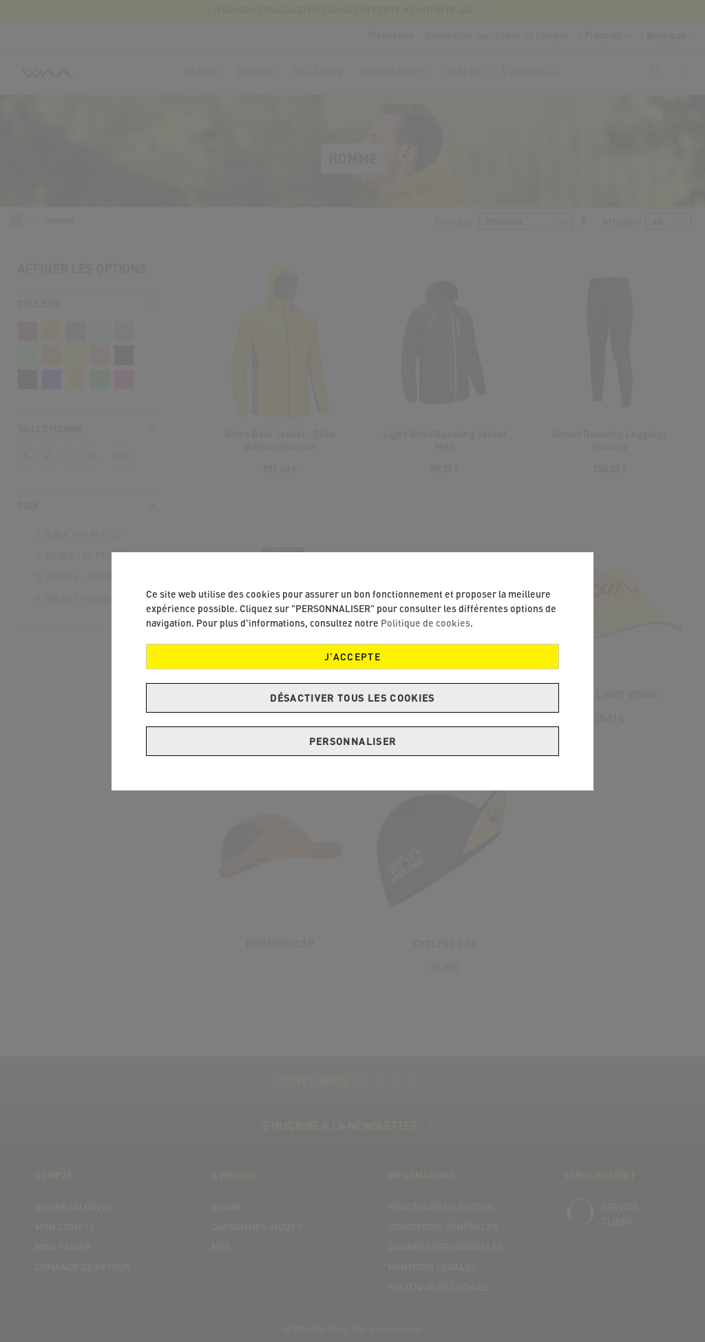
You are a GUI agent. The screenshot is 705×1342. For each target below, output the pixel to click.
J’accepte (352, 656)
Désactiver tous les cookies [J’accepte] (352, 698)
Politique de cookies (425, 623)
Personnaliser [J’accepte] (353, 741)
